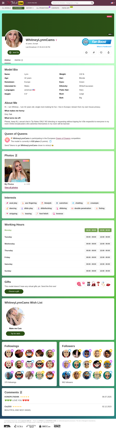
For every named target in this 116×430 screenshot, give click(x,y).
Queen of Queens (63, 138)
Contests (55, 8)
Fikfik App (66, 8)
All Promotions (43, 8)
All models (6, 8)
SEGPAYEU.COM (51, 420)
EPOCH (41, 420)
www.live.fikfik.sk (26, 420)
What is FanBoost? (104, 47)
